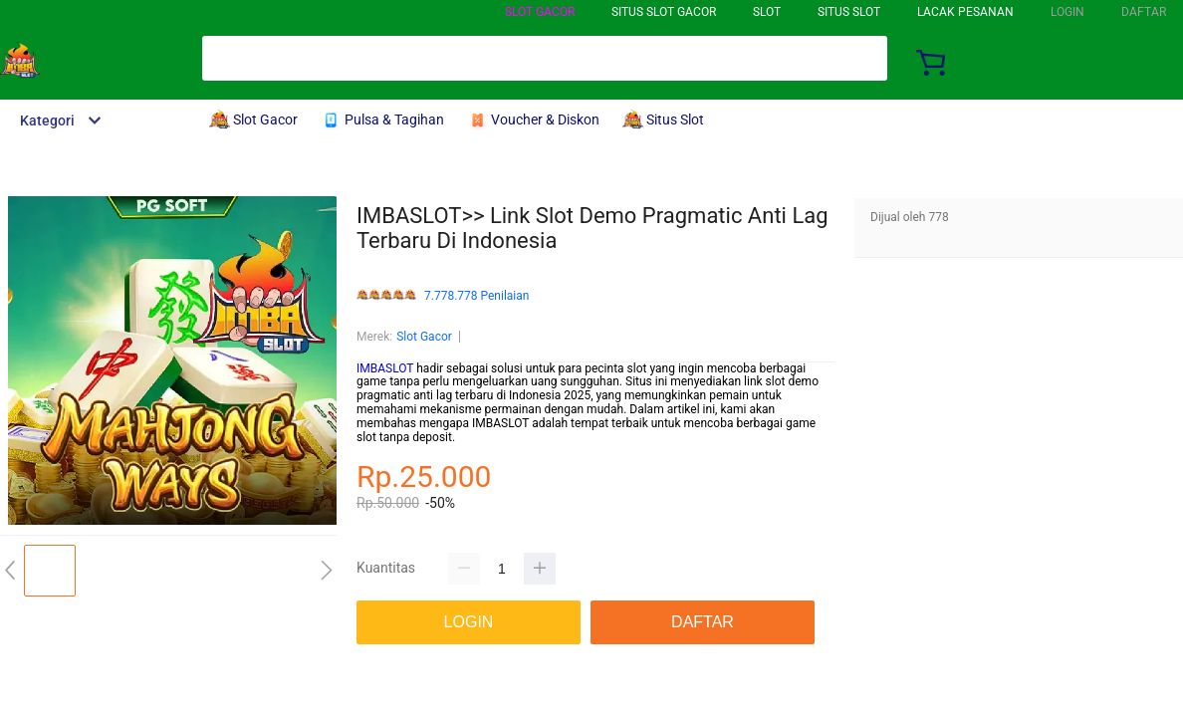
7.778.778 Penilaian (476, 296)
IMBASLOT (384, 368)
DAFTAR (1143, 12)
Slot (767, 12)
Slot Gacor (540, 12)
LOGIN (1067, 12)
